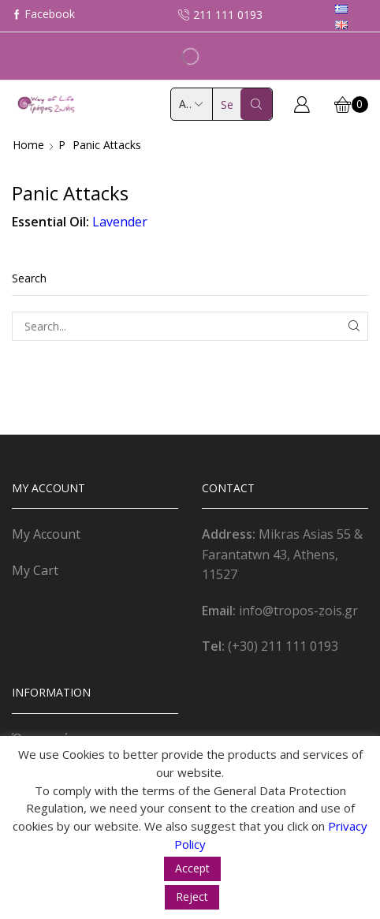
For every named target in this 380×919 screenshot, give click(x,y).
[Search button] (256, 104)
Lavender (119, 221)
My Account (46, 534)
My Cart (35, 570)
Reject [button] (192, 896)
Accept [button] (192, 868)
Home (28, 144)
